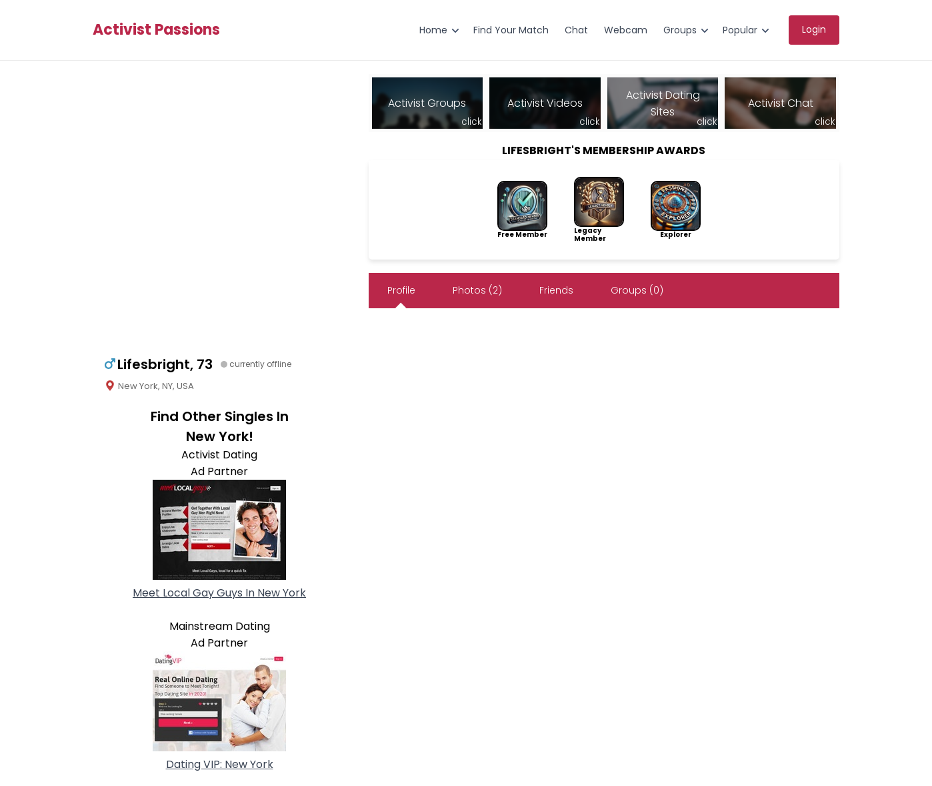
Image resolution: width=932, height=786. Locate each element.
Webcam (625, 30)
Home (433, 30)
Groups (680, 30)
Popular (740, 30)
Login (814, 29)
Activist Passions (156, 30)
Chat (576, 30)
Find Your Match (511, 30)
